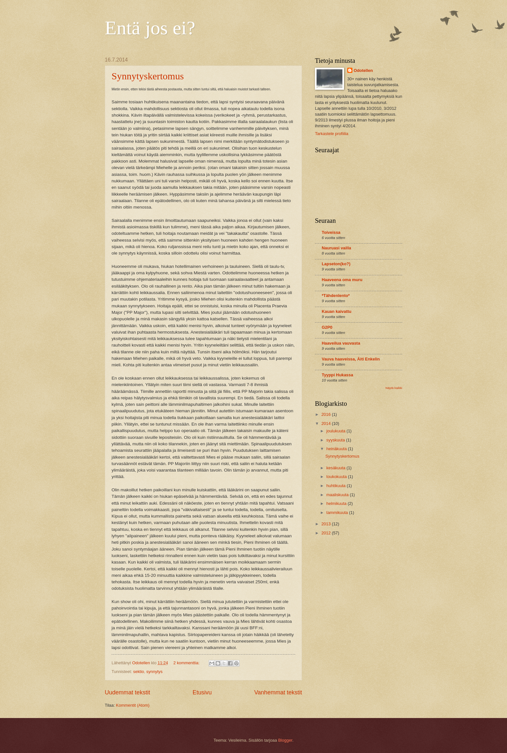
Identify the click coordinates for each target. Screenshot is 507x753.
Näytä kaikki (393, 388)
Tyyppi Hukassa (337, 374)
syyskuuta (336, 440)
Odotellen (363, 70)
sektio (138, 671)
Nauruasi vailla (336, 247)
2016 (326, 414)
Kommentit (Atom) (133, 705)
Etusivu (202, 692)
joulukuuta (336, 430)
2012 (326, 533)
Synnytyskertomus (148, 76)
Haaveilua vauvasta (341, 343)
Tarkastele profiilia (331, 133)
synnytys (154, 671)
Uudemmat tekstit (127, 692)
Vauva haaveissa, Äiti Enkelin (351, 359)
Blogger (285, 740)
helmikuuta (337, 503)
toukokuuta (337, 476)
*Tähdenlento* (336, 295)
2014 (326, 423)
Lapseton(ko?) (336, 263)
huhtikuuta (336, 485)
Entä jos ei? (150, 28)
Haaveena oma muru (342, 279)
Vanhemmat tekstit (278, 692)
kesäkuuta (336, 467)
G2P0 (327, 327)
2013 (326, 523)
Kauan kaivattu (336, 311)
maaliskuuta (338, 494)
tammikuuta (337, 512)
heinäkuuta (337, 448)
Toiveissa (331, 232)
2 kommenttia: (186, 662)
